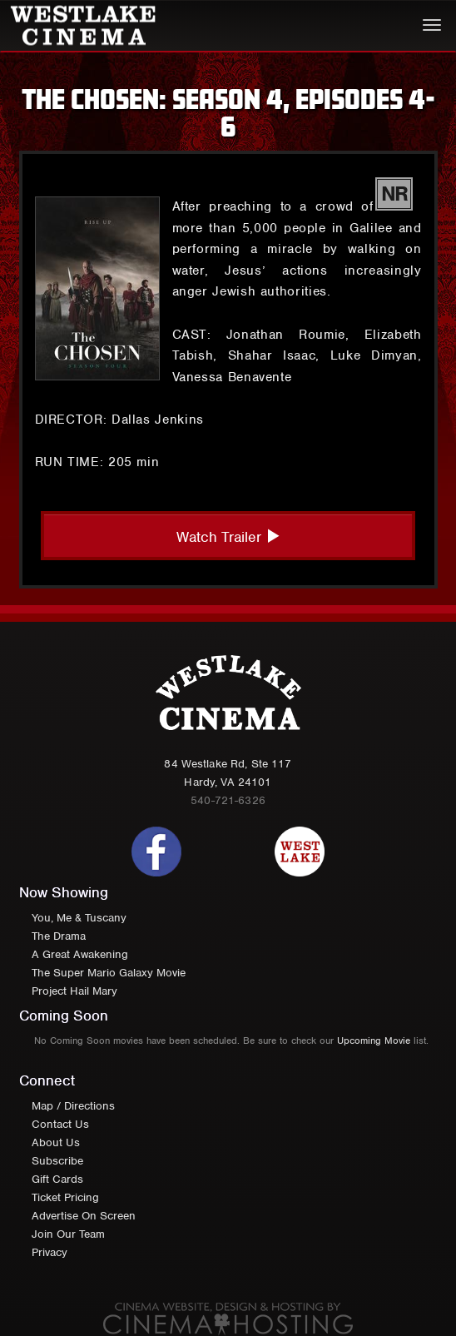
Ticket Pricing (65, 1197)
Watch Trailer (228, 537)
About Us (56, 1142)
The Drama (59, 936)
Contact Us (60, 1124)
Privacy (49, 1252)
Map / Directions (73, 1106)
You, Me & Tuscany (79, 918)
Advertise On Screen (84, 1216)
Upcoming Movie (373, 1040)
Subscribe (57, 1161)
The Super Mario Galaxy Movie (109, 973)
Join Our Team (68, 1234)
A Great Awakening (80, 954)
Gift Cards (57, 1179)
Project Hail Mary (74, 991)
